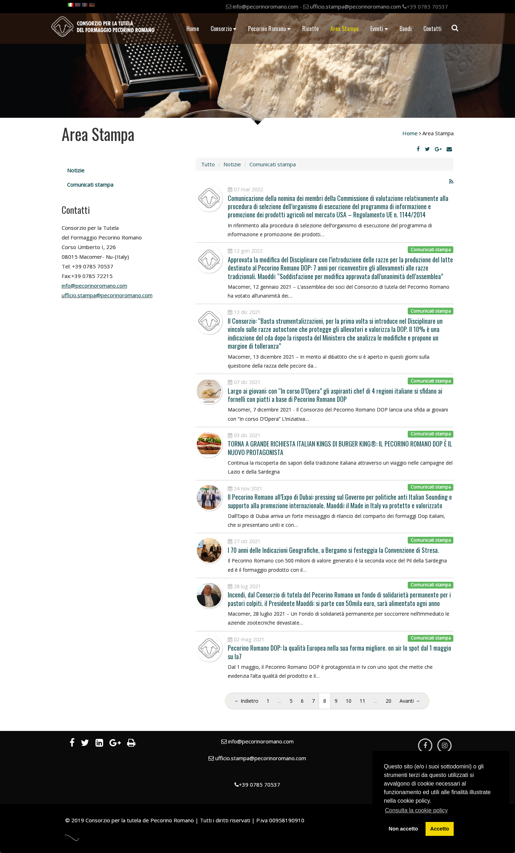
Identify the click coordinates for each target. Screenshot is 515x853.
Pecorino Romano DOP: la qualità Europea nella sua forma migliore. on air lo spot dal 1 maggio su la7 (339, 652)
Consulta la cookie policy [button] (416, 810)
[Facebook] (418, 148)
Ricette (310, 28)
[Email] (449, 148)
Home (192, 28)
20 (388, 700)
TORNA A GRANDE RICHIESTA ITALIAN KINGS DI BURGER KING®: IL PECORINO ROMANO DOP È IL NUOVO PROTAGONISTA (340, 447)
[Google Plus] (438, 148)
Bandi (406, 28)
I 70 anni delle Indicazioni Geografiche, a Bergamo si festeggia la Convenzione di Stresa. (333, 550)
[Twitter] (427, 148)
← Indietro (246, 700)
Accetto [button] (439, 829)
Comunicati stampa (90, 184)
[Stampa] (131, 743)
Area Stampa (344, 28)
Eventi (379, 28)
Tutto (208, 164)
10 (348, 700)
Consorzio (223, 28)
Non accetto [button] (403, 829)
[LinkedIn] (99, 743)
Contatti (432, 28)
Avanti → (410, 700)
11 (362, 700)
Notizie (75, 170)
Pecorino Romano (269, 28)
